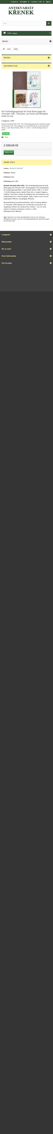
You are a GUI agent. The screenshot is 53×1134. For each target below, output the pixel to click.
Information (10, 66)
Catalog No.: (6, 121)
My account (6, 249)
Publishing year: (9, 181)
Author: (6, 168)
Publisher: (7, 172)
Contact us (14, 2)
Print (6, 137)
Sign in (48, 2)
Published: (7, 177)
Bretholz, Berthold (16, 168)
